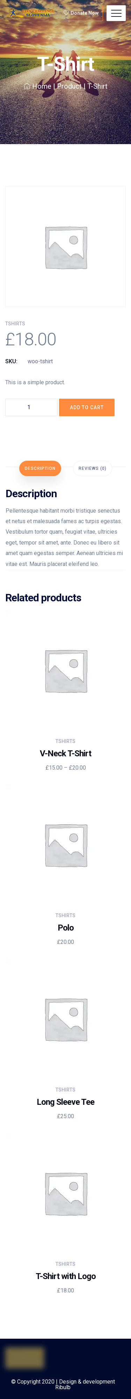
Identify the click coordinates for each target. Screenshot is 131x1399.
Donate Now (81, 13)
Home (37, 86)
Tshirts (15, 323)
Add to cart (87, 407)
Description (40, 468)
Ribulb (63, 1387)
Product (69, 86)
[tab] (40, 468)
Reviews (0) (93, 468)
